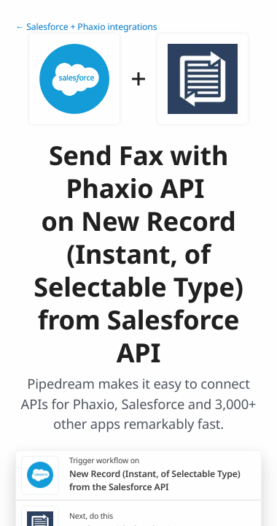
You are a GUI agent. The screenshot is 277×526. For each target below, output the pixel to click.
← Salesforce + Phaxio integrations (86, 26)
